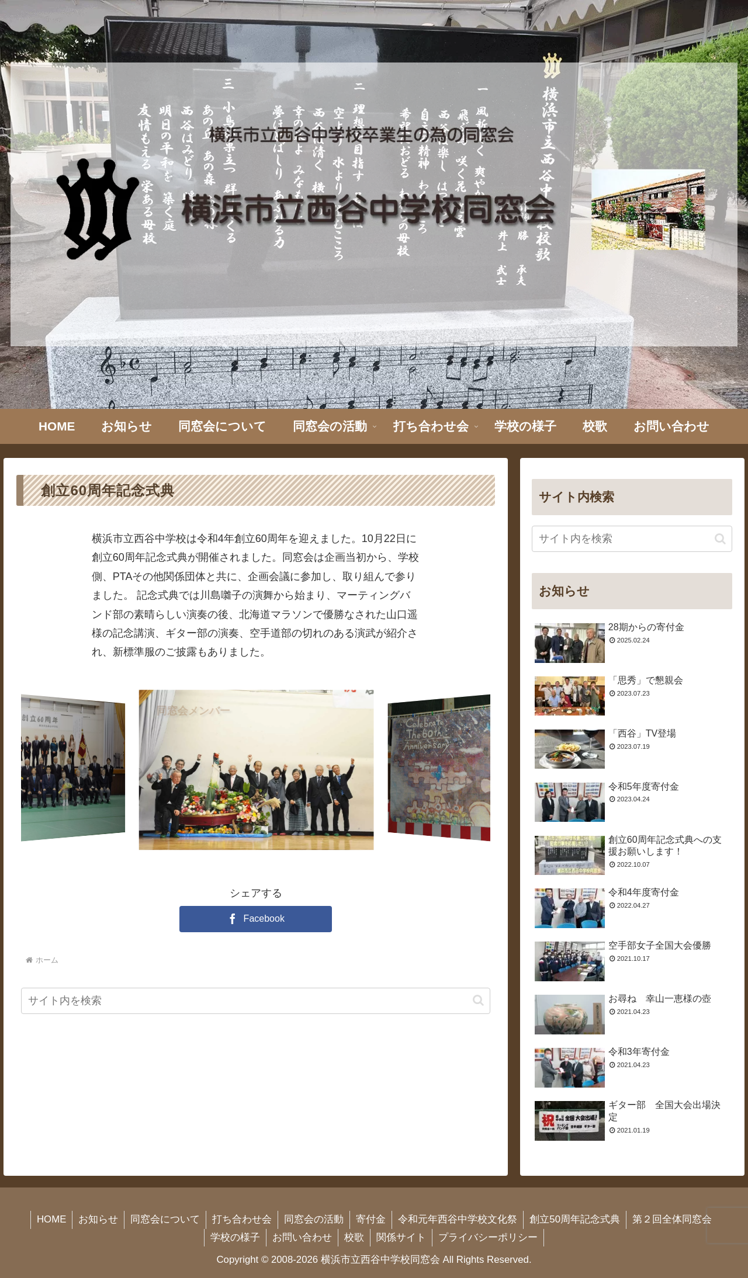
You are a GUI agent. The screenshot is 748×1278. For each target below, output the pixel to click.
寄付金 (371, 1219)
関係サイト (401, 1237)
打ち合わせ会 (242, 1219)
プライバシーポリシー (488, 1237)
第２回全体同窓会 (672, 1219)
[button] (478, 1000)
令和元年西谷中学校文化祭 (457, 1219)
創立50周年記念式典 (574, 1219)
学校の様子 (235, 1237)
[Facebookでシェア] (255, 919)
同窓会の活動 (314, 1219)
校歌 (354, 1237)
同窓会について (165, 1219)
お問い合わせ (302, 1237)
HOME (51, 1219)
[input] (255, 1001)
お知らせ (98, 1219)
